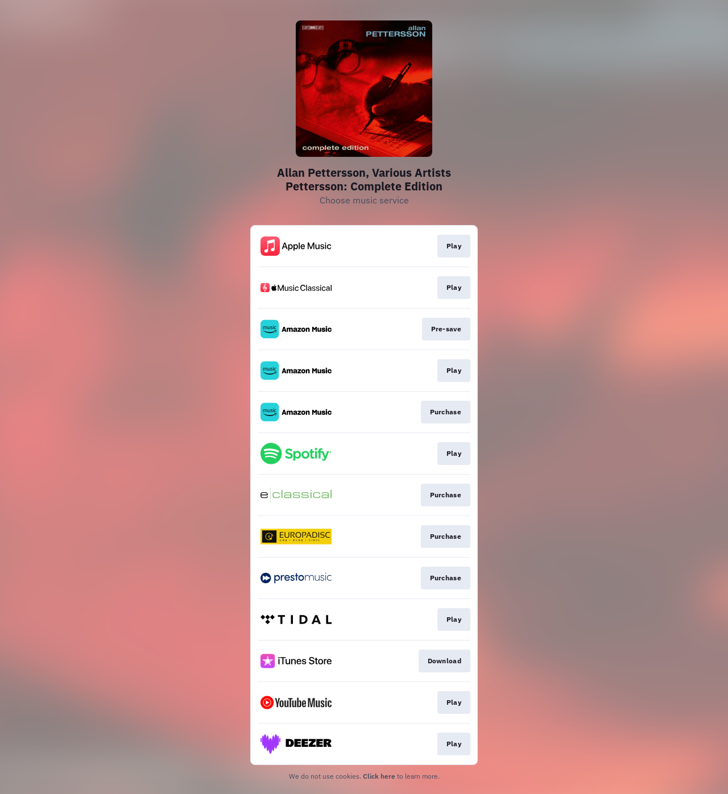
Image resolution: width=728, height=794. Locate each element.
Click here (379, 776)
